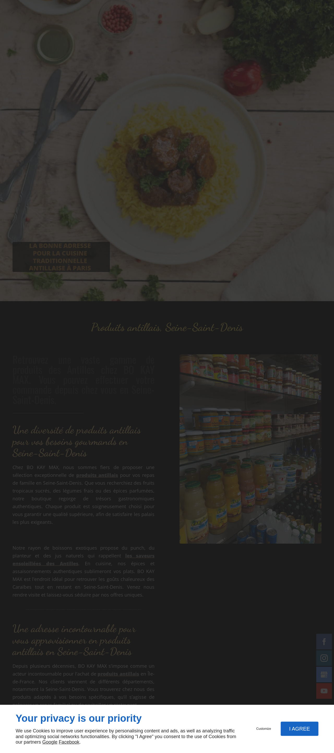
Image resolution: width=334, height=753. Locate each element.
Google (49, 742)
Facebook (69, 742)
